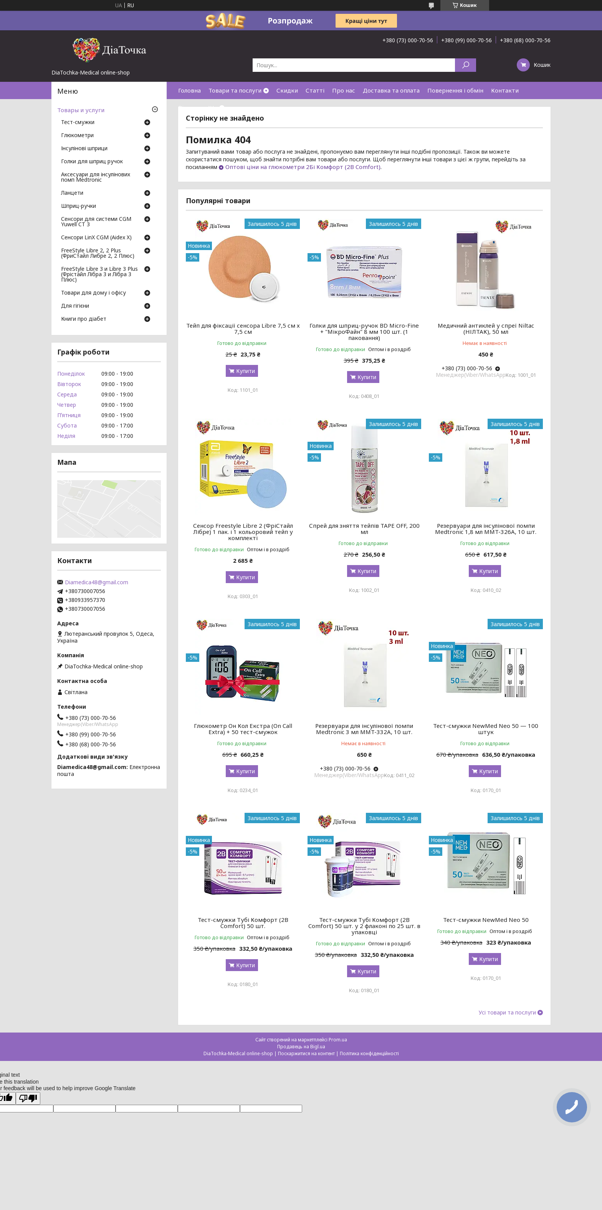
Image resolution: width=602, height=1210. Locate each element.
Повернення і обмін (455, 90)
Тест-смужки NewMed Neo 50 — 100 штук (485, 729)
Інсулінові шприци (84, 149)
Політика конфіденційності (369, 1053)
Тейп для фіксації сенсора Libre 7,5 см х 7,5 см (243, 328)
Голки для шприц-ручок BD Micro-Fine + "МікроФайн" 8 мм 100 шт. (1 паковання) (364, 331)
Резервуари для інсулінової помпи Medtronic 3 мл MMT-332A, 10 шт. (364, 729)
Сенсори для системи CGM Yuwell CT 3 (96, 222)
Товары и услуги (80, 110)
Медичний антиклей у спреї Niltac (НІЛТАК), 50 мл (486, 328)
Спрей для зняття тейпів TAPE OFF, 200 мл (364, 528)
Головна (189, 90)
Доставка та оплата (391, 90)
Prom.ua (338, 1039)
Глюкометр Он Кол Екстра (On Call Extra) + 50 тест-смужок (243, 729)
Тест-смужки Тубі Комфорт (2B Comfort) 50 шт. (243, 923)
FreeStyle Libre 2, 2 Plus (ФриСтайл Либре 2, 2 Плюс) (97, 253)
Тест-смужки (77, 122)
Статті (315, 90)
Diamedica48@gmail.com (96, 582)
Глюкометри (77, 136)
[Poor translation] (28, 1098)
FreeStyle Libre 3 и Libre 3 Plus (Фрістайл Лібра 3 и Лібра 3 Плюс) (99, 274)
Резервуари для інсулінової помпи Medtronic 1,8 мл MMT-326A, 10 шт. (485, 528)
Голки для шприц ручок (92, 162)
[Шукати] (465, 65)
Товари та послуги (234, 90)
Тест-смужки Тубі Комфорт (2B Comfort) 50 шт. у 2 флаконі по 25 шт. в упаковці (364, 926)
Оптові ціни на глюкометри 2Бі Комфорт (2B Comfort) (302, 167)
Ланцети (72, 193)
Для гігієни (75, 306)
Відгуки (189, 107)
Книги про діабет (83, 319)
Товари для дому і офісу (93, 293)
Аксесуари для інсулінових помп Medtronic (95, 177)
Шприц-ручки (78, 206)
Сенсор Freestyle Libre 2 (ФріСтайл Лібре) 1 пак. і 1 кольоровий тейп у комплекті (243, 531)
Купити (245, 371)
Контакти (505, 90)
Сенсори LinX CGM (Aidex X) (96, 238)
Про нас (343, 90)
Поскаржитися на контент (306, 1053)
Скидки (287, 90)
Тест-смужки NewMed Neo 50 (486, 920)
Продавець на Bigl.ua (301, 1046)
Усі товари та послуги (507, 1012)
